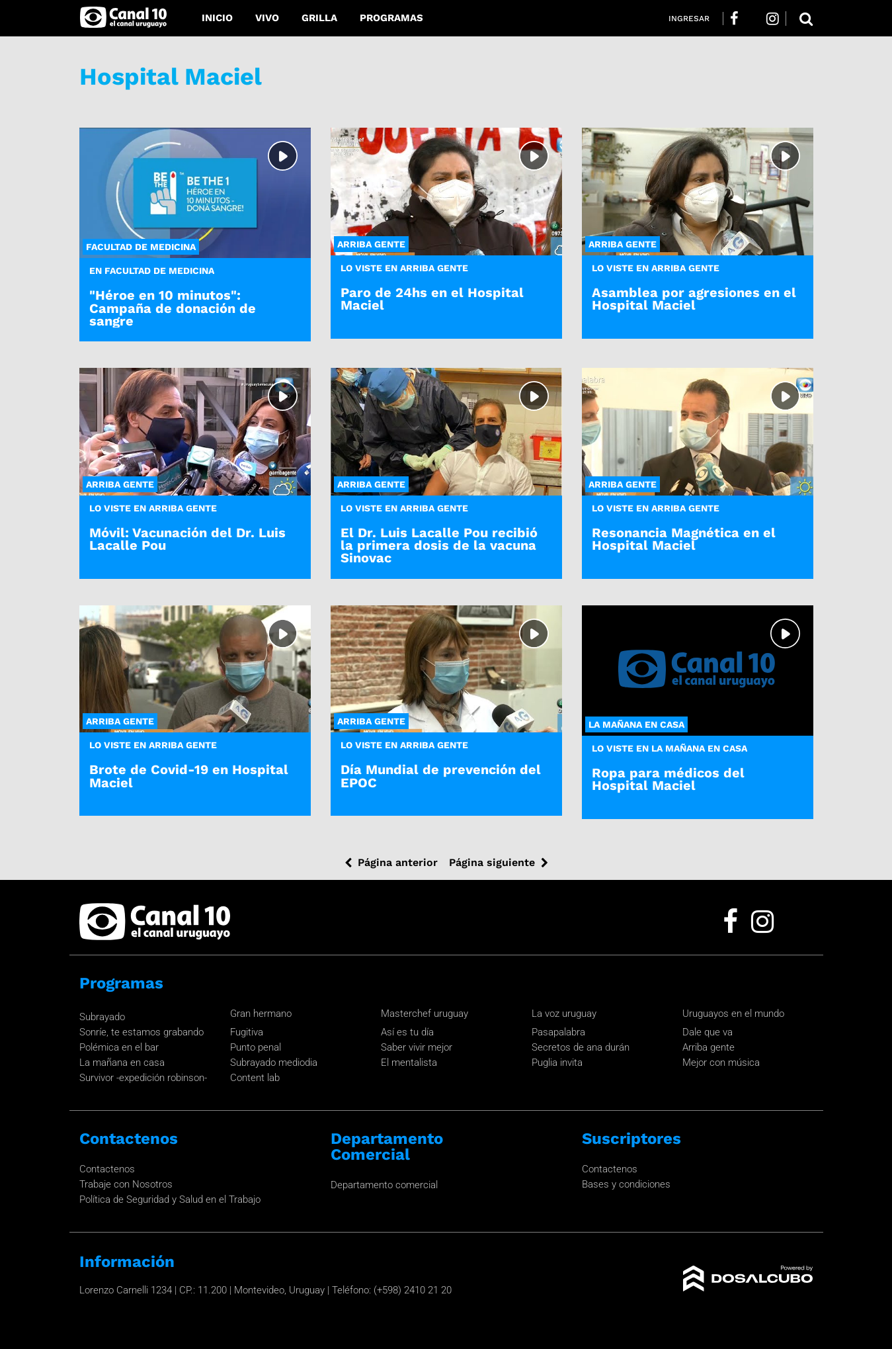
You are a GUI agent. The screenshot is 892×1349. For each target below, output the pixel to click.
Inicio (217, 18)
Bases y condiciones (626, 1184)
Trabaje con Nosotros (126, 1184)
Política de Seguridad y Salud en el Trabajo (170, 1199)
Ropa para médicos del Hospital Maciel (668, 779)
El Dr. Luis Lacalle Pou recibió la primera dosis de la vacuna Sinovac (439, 545)
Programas (391, 18)
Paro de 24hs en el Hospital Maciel (432, 298)
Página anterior (398, 862)
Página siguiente (492, 862)
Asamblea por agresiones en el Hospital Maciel (694, 298)
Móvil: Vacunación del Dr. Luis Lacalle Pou (187, 539)
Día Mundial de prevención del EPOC (441, 776)
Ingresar (689, 18)
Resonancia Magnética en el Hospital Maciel (684, 539)
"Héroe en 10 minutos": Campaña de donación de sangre (172, 307)
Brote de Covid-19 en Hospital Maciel (188, 776)
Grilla (319, 18)
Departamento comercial (384, 1185)
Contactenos (107, 1169)
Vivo (267, 18)
